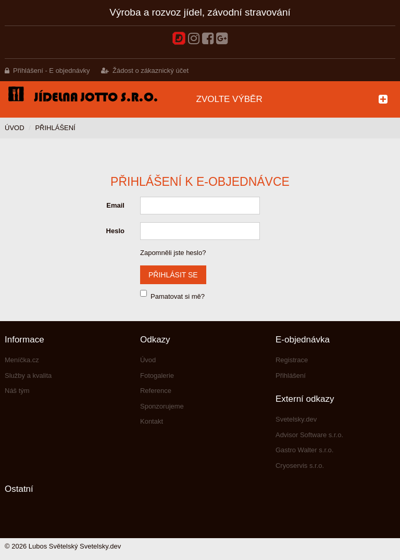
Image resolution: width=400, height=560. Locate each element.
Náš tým (17, 390)
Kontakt (151, 421)
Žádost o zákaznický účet (151, 70)
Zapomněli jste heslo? (173, 253)
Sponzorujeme (162, 406)
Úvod (14, 128)
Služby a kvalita (28, 375)
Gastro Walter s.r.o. (305, 450)
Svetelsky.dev (296, 419)
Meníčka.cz (22, 360)
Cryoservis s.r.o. (300, 465)
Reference (155, 390)
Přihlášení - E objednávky (51, 70)
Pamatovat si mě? (178, 296)
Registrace (292, 360)
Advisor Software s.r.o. (309, 435)
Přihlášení (291, 375)
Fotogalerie (157, 375)
